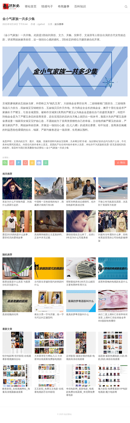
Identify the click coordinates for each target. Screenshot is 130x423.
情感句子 (47, 6)
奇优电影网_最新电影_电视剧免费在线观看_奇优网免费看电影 (81, 380)
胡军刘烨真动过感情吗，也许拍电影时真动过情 (81, 191)
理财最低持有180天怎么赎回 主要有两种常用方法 (81, 271)
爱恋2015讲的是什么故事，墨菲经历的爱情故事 (17, 224)
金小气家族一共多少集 (57, 147)
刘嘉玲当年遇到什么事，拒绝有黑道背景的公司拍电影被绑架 (113, 226)
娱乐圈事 (59, 24)
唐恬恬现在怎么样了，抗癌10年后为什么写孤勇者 (81, 224)
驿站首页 (30, 6)
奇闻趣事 (63, 6)
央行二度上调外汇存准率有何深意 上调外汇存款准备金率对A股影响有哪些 (113, 306)
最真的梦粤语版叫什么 (81, 303)
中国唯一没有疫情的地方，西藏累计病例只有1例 (49, 191)
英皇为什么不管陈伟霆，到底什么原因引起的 (17, 191)
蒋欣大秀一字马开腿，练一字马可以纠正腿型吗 (49, 304)
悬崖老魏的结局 (17, 303)
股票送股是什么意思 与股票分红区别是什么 (17, 271)
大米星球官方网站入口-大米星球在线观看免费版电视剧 (49, 346)
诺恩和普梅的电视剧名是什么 (113, 270)
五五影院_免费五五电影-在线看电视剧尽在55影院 (49, 378)
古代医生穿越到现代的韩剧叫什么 (49, 271)
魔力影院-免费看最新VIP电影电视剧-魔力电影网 (113, 378)
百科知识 (80, 6)
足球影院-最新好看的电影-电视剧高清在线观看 (81, 346)
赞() (121, 162)
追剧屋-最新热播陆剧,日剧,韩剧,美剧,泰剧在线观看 (113, 346)
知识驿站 (39, 147)
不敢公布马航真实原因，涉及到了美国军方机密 (113, 191)
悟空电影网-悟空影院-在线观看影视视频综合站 (17, 346)
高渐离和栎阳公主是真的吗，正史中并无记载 (49, 224)
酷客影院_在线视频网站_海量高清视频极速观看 (17, 378)
